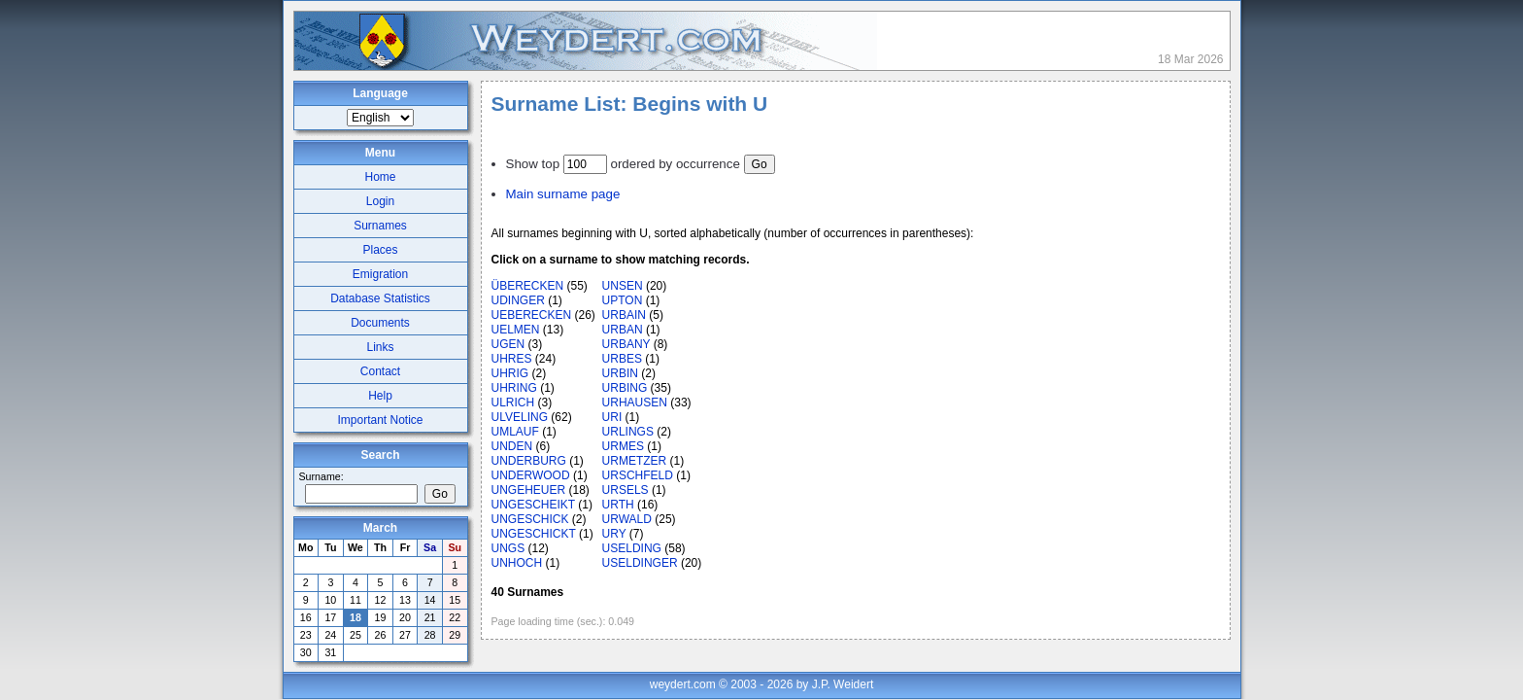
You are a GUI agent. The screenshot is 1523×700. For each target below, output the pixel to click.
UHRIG (510, 373)
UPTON (622, 300)
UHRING (514, 388)
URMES (623, 446)
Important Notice (380, 420)
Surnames (380, 225)
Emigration (380, 274)
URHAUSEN (634, 402)
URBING (625, 388)
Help (380, 395)
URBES (622, 359)
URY (614, 534)
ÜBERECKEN (527, 286)
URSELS (625, 490)
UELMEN (515, 329)
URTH (618, 504)
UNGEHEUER (528, 490)
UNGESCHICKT (533, 534)
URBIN (620, 373)
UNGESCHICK (530, 519)
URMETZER (634, 461)
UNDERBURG (528, 461)
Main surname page (563, 194)
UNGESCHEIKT (533, 504)
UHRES (511, 359)
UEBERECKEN (531, 315)
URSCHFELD (637, 475)
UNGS (508, 548)
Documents (380, 323)
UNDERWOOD (530, 475)
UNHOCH (517, 563)
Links (379, 347)
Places (379, 250)
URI (612, 417)
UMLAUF (515, 431)
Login (380, 201)
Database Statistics (380, 298)
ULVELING (519, 417)
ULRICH (513, 402)
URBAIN (624, 315)
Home (379, 177)
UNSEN (622, 286)
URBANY (626, 344)
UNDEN (512, 446)
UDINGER (518, 300)
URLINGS (628, 431)
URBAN (622, 329)
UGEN (508, 344)
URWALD (627, 519)
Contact (380, 371)
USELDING (631, 548)
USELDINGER (640, 563)
